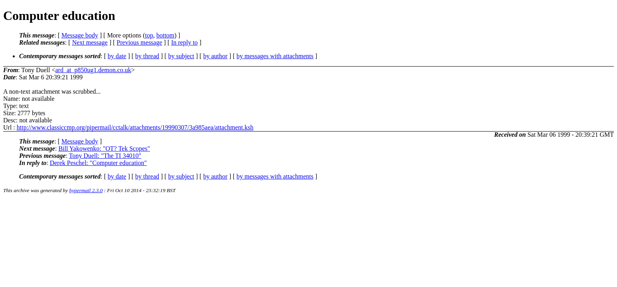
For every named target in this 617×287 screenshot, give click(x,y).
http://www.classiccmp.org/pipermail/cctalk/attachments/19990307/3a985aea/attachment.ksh (135, 127)
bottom (165, 35)
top (149, 35)
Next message (90, 42)
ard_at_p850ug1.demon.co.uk (93, 70)
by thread (147, 56)
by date (117, 56)
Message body (79, 35)
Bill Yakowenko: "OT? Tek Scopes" (104, 148)
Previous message (139, 42)
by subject (181, 56)
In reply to (184, 42)
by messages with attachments (275, 56)
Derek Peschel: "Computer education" (98, 162)
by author (215, 56)
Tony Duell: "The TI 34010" (105, 155)
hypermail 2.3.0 (86, 190)
